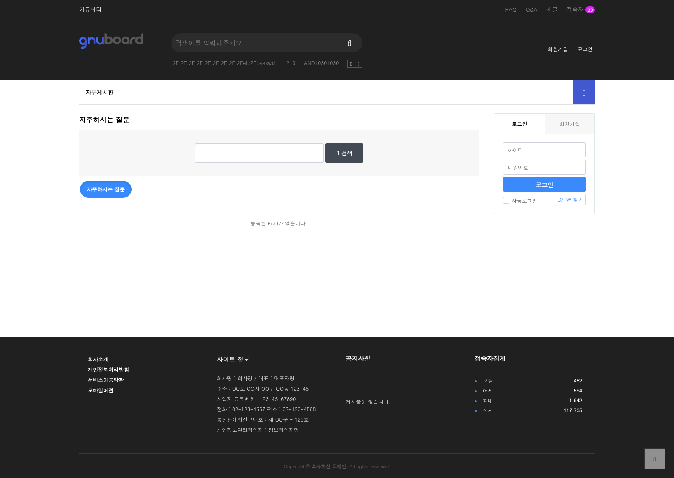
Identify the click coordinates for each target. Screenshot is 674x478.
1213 (289, 62)
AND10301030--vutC (329, 62)
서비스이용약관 (106, 379)
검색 (344, 153)
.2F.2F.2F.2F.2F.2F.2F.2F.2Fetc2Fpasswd (223, 62)
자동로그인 (520, 200)
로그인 (585, 48)
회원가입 (558, 48)
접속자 (581, 9)
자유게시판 (99, 92)
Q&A (532, 9)
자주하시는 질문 (106, 189)
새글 (552, 9)
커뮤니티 (90, 9)
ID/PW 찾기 (569, 199)
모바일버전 (100, 390)
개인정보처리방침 (108, 369)
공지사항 (358, 358)
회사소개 (98, 359)
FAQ (511, 9)
